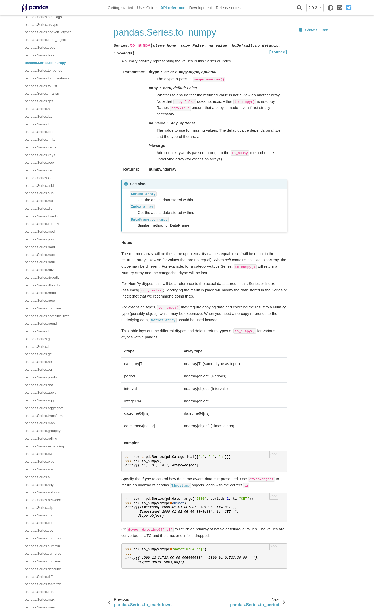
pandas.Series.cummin (42, 546)
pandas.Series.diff (39, 577)
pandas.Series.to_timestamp (47, 78)
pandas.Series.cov (39, 530)
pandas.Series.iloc (39, 132)
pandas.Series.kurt (39, 592)
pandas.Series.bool (40, 55)
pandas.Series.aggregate (44, 408)
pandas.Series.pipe (40, 461)
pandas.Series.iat (38, 116)
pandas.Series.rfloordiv (42, 285)
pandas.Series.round (41, 323)
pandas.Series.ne (38, 362)
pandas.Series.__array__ (44, 93)
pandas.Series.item (40, 170)
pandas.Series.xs (38, 178)
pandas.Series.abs (39, 469)
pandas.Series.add (39, 186)
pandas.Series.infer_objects (46, 40)
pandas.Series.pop (39, 162)
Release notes (228, 7)
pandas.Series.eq (38, 369)
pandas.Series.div (38, 208)
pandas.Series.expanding (44, 446)
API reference (172, 7)
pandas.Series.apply (40, 392)
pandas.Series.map (40, 423)
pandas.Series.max (40, 599)
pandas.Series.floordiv (42, 224)
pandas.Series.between (43, 500)
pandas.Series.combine (43, 308)
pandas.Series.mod (40, 231)
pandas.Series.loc (38, 124)
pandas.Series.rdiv (39, 270)
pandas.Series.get (39, 101)
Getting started (120, 7)
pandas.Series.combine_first (47, 316)
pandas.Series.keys (40, 155)
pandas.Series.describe (43, 569)
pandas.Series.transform (44, 416)
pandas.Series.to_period (43, 70)
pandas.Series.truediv (41, 216)
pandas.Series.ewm (40, 454)
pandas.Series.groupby (43, 431)
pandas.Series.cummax (43, 538)
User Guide (147, 7)
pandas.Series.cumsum (43, 561)
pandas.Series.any (39, 485)
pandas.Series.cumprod (43, 553)
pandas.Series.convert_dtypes (48, 32)
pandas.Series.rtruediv (42, 277)
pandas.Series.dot (39, 385)
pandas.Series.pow (39, 239)
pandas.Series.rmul (40, 262)
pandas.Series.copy (40, 47)
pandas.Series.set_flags (43, 17)
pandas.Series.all (38, 477)
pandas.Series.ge (38, 354)
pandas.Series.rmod (40, 293)
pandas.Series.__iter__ (43, 139)
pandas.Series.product (42, 377)
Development (200, 7)
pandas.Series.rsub (40, 255)
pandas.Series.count (40, 523)
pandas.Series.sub (39, 193)
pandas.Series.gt (38, 339)
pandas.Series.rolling (41, 438)
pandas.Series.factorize (43, 584)
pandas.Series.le (38, 347)
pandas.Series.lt (37, 331)
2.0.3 (313, 7)
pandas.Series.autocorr (43, 492)
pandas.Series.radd (40, 247)
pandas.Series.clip (39, 508)
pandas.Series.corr (39, 515)
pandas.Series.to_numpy (45, 63)
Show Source (313, 30)
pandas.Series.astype (41, 25)
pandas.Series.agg (39, 400)
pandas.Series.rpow (40, 300)
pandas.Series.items (40, 147)
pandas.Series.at (38, 109)
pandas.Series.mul (39, 201)
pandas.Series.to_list (41, 86)
